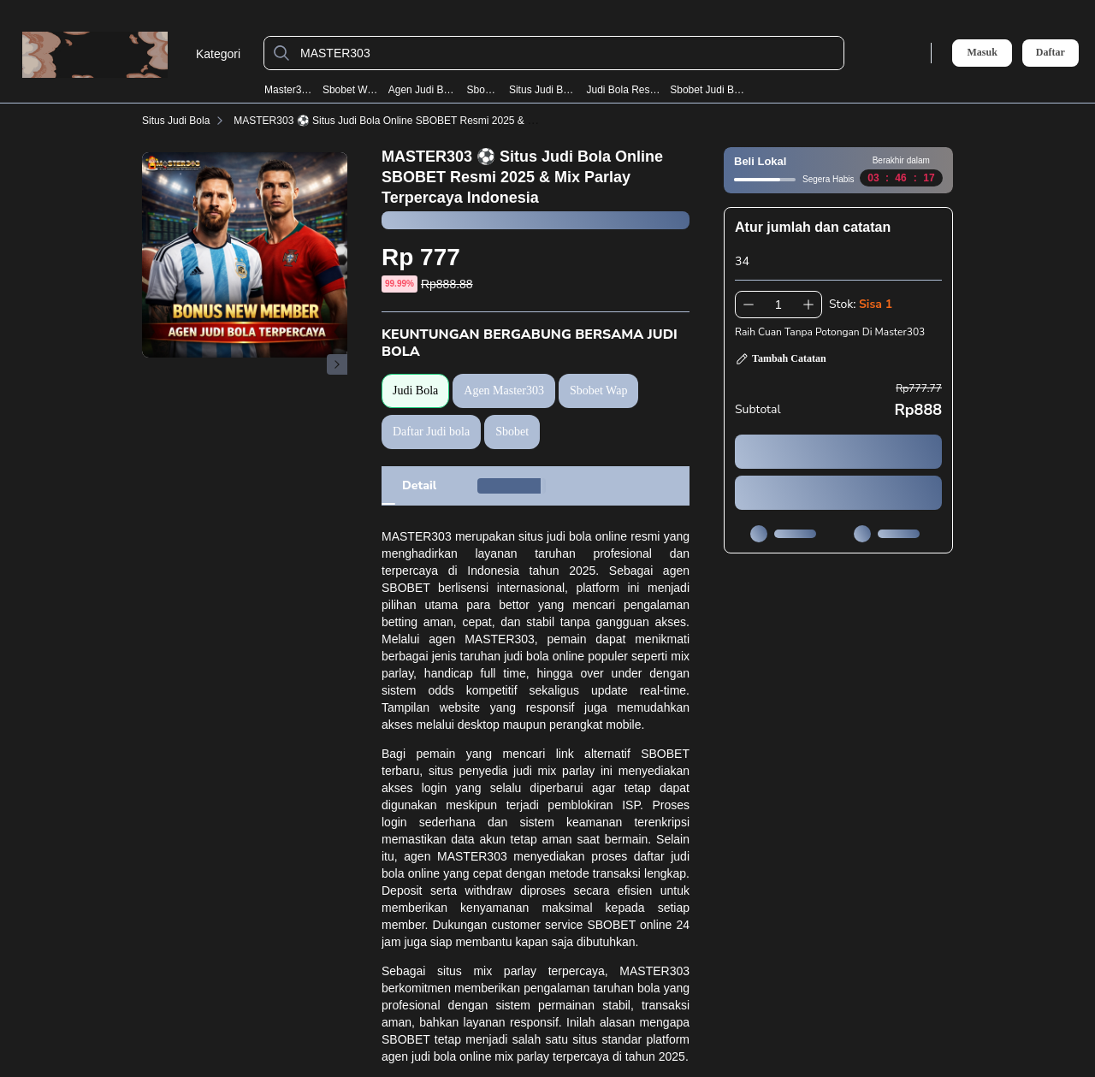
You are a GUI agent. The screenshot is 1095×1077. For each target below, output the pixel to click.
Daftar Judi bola (431, 431)
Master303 (288, 90)
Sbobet (483, 90)
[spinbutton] (778, 304)
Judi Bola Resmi (623, 90)
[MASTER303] (568, 53)
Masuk (982, 52)
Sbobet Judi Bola (708, 90)
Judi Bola (415, 390)
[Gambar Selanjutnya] (337, 364)
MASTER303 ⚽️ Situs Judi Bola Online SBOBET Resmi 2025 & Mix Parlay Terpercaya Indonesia (455, 121)
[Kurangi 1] (748, 304)
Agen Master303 (504, 390)
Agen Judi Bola (422, 90)
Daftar (1050, 52)
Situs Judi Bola (543, 90)
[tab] (419, 486)
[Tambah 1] (808, 304)
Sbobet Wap (350, 90)
